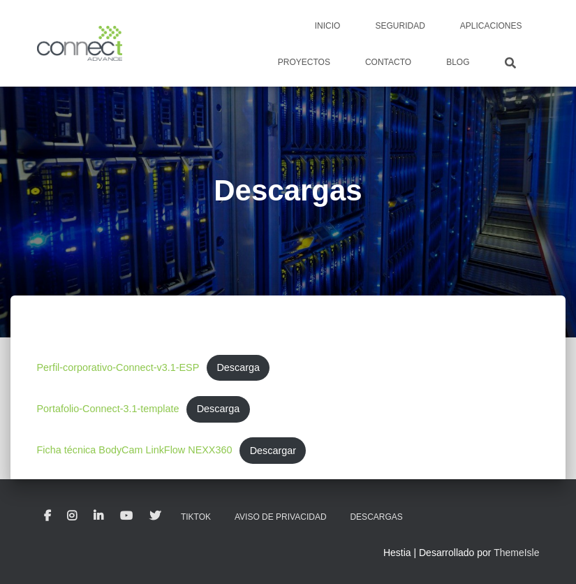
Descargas (376, 517)
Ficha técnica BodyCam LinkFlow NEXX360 (134, 450)
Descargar (273, 450)
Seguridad (399, 26)
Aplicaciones (491, 26)
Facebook (47, 516)
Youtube (126, 516)
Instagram (72, 516)
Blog (457, 62)
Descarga (238, 367)
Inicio (328, 26)
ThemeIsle (516, 552)
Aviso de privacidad (281, 517)
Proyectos (304, 62)
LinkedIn (98, 516)
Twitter (155, 516)
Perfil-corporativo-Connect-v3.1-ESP (118, 367)
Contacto (388, 62)
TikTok (196, 517)
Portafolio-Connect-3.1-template (108, 408)
